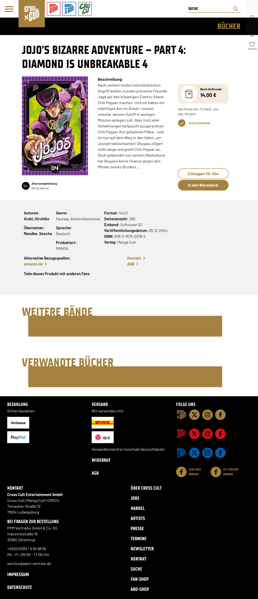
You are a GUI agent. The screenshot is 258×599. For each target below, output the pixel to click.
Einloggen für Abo (203, 173)
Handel (138, 508)
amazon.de (33, 264)
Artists (138, 518)
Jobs (135, 498)
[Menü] (9, 9)
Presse (137, 528)
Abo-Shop (140, 589)
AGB (130, 264)
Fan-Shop (140, 579)
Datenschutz (19, 587)
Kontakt (134, 258)
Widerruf (101, 460)
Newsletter (142, 549)
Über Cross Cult (146, 488)
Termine (138, 538)
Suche (136, 569)
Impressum (18, 574)
